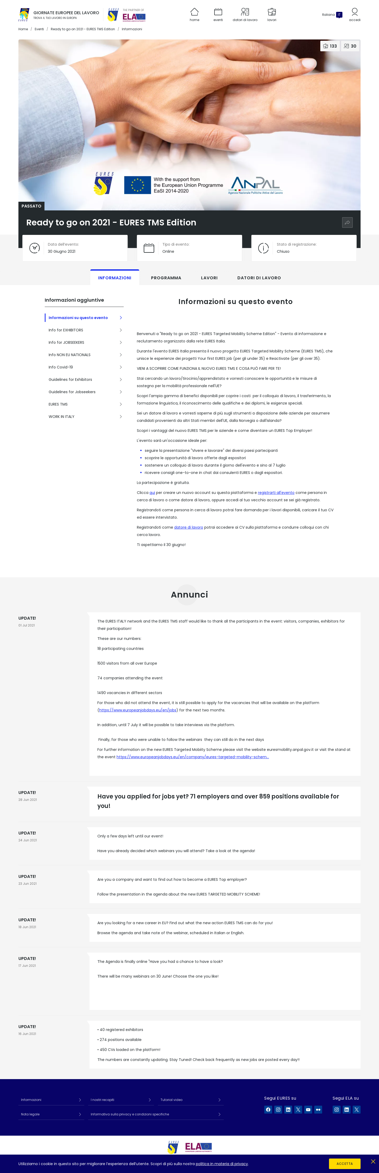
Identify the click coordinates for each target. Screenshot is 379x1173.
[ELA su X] (357, 1110)
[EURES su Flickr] (318, 1110)
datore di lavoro (188, 527)
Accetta (345, 1163)
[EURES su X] (298, 1110)
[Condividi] (347, 222)
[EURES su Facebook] (268, 1110)
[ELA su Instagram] (337, 1110)
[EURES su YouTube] (308, 1110)
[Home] (23, 14)
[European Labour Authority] (134, 18)
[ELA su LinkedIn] (347, 1110)
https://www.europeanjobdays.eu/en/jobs (137, 710)
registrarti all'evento (276, 492)
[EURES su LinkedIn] (288, 1110)
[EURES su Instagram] (278, 1110)
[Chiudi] (373, 1160)
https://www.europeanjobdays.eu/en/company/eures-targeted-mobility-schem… (193, 757)
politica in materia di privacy (222, 1163)
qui (152, 492)
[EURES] (113, 14)
